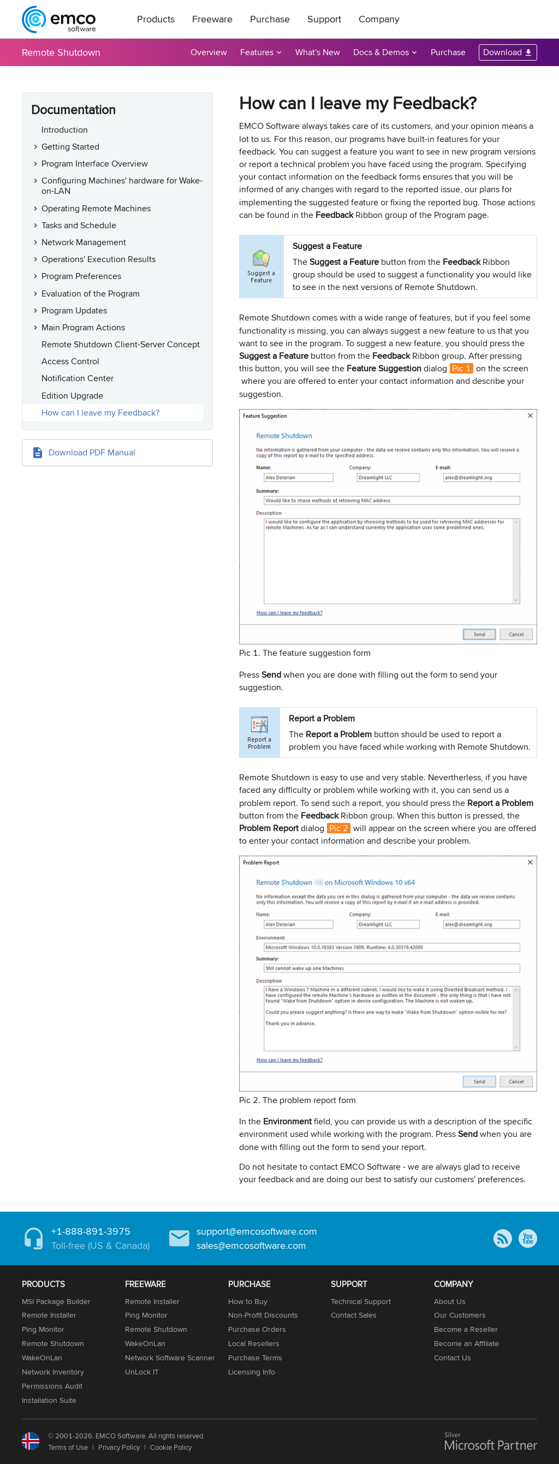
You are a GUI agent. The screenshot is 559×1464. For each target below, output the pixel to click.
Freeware (212, 19)
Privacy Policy (119, 1447)
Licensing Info (251, 1371)
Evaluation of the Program (90, 293)
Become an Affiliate (466, 1343)
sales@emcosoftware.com (251, 1245)
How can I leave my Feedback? (100, 412)
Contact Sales (354, 1314)
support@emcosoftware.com (257, 1231)
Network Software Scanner (170, 1357)
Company (379, 19)
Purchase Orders (257, 1329)
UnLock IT (142, 1371)
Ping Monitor (43, 1329)
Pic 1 (461, 368)
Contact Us (452, 1357)
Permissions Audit (52, 1385)
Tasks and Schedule (78, 225)
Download (502, 52)
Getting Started (70, 146)
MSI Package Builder (56, 1301)
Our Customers (460, 1314)
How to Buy (247, 1301)
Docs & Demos (381, 52)
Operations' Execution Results (98, 259)
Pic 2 (338, 828)
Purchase (270, 19)
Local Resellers (254, 1343)
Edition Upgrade (72, 395)
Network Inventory (53, 1371)
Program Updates (74, 310)
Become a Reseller (466, 1329)
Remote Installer (49, 1314)
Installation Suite (49, 1400)
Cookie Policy (171, 1447)
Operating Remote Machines (96, 208)
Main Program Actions (83, 327)
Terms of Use (68, 1447)
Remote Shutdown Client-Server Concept (120, 344)
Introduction (64, 129)
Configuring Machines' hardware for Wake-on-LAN (122, 185)
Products (156, 19)
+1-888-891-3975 (90, 1231)
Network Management (83, 242)
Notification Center (77, 378)
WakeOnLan (42, 1357)
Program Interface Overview (94, 163)
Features (256, 52)
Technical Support (361, 1301)
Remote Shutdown (61, 52)
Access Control (70, 361)
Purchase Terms (255, 1357)
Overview (209, 52)
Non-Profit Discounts (263, 1314)
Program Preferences (81, 276)
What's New (317, 52)
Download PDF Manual (92, 452)
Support (324, 19)
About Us (450, 1301)
